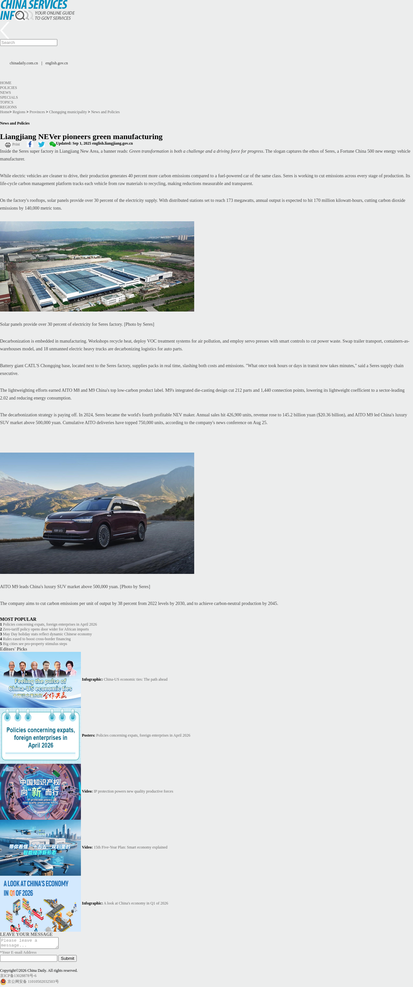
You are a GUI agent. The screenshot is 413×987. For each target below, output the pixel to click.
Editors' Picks (13, 649)
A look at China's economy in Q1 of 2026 (136, 903)
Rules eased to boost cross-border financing (37, 639)
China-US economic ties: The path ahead (136, 679)
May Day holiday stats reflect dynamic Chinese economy (47, 634)
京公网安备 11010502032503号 (33, 983)
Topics (6, 102)
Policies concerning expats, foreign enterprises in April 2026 (50, 624)
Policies (8, 87)
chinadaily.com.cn (24, 63)
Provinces (37, 112)
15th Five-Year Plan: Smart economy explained (131, 847)
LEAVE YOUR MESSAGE (26, 934)
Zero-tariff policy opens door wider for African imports (46, 629)
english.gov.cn (57, 63)
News (5, 92)
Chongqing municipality (68, 112)
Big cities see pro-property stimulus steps (35, 644)
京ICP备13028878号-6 (18, 977)
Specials (9, 97)
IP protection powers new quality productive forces (133, 791)
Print (16, 144)
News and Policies (105, 112)
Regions (8, 107)
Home (5, 83)
